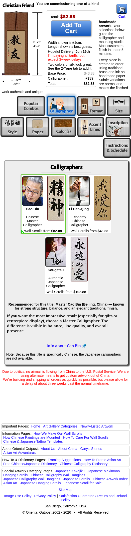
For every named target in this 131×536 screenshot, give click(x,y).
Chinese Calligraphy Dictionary (84, 464)
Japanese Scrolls (76, 479)
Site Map (65, 490)
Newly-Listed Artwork (96, 426)
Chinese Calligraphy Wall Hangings (58, 475)
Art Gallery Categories (60, 426)
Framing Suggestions (64, 460)
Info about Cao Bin (66, 345)
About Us (48, 449)
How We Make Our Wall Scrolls (57, 433)
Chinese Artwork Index (110, 479)
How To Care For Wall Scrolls (85, 437)
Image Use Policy (17, 496)
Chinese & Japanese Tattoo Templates (33, 441)
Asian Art (10, 483)
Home (35, 426)
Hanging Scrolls (15, 475)
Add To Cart (71, 28)
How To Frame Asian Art (102, 460)
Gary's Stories (91, 449)
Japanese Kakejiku (70, 471)
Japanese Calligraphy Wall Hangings (31, 479)
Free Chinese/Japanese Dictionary (30, 464)
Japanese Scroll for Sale (83, 483)
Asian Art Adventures (19, 453)
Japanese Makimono (104, 471)
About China (67, 449)
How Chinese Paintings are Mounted (31, 437)
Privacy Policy (45, 496)
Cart (121, 16)
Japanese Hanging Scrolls (40, 483)
